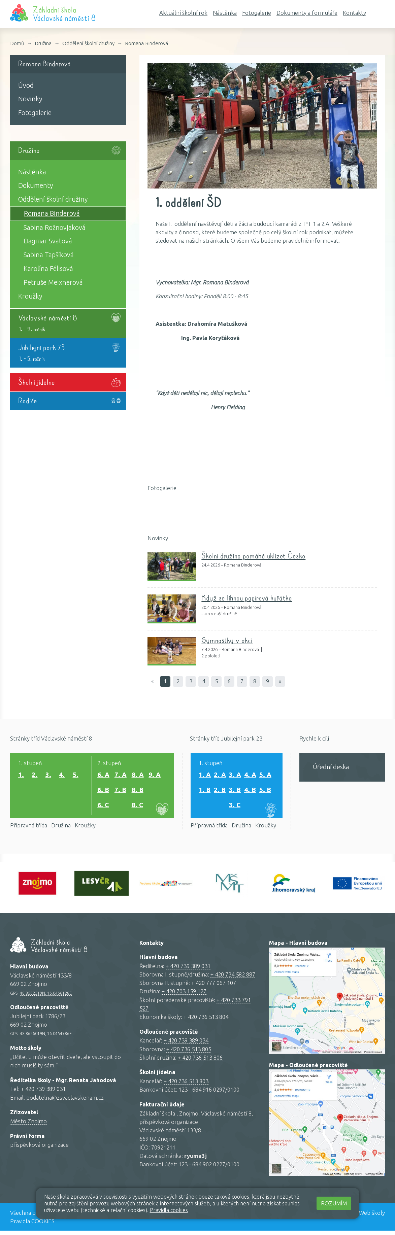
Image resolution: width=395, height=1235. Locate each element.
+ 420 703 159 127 (184, 996)
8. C (137, 807)
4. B (250, 792)
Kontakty (354, 12)
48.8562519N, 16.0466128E (46, 997)
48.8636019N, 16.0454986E (46, 1038)
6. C (103, 807)
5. (75, 777)
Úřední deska (331, 766)
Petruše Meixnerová (53, 282)
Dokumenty (35, 185)
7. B (120, 792)
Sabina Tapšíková (49, 255)
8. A (138, 777)
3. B (235, 792)
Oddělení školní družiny (88, 43)
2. (34, 777)
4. (62, 777)
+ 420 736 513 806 (200, 1062)
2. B (220, 792)
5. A (265, 777)
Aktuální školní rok (183, 12)
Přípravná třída (28, 829)
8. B (137, 792)
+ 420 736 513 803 (186, 1086)
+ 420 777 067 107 (213, 987)
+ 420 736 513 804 (206, 1021)
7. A (120, 777)
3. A (235, 777)
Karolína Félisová (48, 268)
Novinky (30, 99)
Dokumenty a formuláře (306, 12)
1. (21, 777)
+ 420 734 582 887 (232, 978)
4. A (250, 777)
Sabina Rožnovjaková (55, 227)
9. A (155, 777)
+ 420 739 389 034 (186, 1045)
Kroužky (30, 296)
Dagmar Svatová (48, 241)
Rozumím (334, 1203)
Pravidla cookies (169, 1210)
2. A (220, 777)
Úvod (26, 85)
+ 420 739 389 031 (43, 1093)
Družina (43, 43)
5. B (265, 792)
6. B (103, 792)
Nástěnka (225, 12)
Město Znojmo (28, 1125)
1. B (204, 792)
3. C (234, 807)
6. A (103, 777)
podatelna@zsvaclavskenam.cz (65, 1102)
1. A (205, 777)
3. (48, 777)
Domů (17, 43)
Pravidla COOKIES (32, 1225)
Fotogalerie (256, 12)
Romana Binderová (146, 43)
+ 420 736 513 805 (188, 1053)
